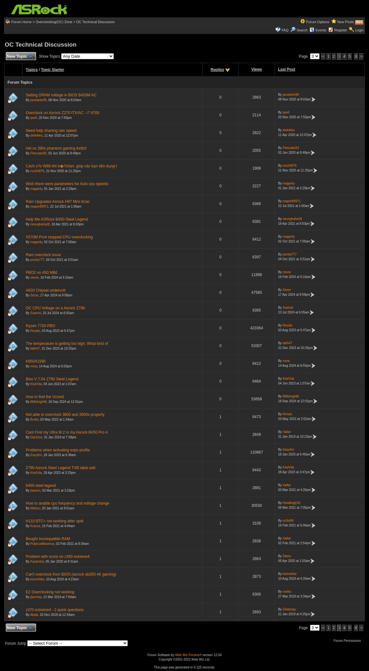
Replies (217, 70)
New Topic (19, 56)
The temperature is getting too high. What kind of (67, 343)
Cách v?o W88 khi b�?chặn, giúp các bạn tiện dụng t (71, 166)
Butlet (34, 419)
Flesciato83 (38, 153)
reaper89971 (39, 206)
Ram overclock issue (43, 255)
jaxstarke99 (38, 100)
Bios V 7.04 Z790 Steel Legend (52, 379)
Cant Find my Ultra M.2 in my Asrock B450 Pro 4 (66, 432)
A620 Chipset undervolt (45, 290)
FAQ (285, 30)
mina (33, 366)
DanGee (36, 437)
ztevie (34, 277)
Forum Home (21, 22)
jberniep (36, 597)
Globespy (289, 609)
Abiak (34, 614)
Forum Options (317, 22)
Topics (32, 70)
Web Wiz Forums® (188, 655)
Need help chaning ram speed (51, 130)
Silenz (287, 556)
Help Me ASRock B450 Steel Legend (57, 219)
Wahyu (35, 508)
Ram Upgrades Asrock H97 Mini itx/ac (58, 201)
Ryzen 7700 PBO (40, 326)
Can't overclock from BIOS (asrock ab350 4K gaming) (71, 574)
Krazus (35, 526)
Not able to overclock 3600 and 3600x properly (65, 414)
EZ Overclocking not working (50, 592)
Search (302, 30)
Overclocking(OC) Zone (54, 22)
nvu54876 (37, 171)
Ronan (287, 414)
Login (359, 30)
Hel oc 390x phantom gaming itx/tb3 (56, 148)
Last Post (286, 69)
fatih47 (35, 348)
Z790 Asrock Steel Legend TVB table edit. (61, 468)
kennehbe (37, 579)
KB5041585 (36, 361)
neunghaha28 (40, 224)
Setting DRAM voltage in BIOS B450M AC (61, 95)
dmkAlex (36, 135)
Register (340, 30)
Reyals (35, 330)
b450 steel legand (41, 485)
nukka (287, 591)
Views (256, 69)
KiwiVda (36, 384)
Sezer (34, 295)
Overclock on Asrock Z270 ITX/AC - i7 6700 (62, 113)
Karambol (37, 561)
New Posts (345, 22)
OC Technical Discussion (95, 22)
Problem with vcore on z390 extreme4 (57, 556)
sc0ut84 (288, 520)
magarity (36, 188)
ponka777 (37, 259)
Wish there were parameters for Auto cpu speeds (67, 184)
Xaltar (287, 432)
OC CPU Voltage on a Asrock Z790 (55, 308)
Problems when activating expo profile (58, 450)
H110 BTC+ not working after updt (54, 521)
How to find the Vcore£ (45, 397)
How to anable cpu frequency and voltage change (67, 503)
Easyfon (36, 455)
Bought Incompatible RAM (48, 539)
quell (33, 117)
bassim (35, 490)
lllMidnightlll (38, 401)
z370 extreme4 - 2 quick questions (55, 610)
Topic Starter (52, 70)
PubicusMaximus (42, 543)
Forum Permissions (348, 640)
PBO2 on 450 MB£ (41, 272)
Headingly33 (292, 503)
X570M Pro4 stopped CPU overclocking (59, 237)
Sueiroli (35, 313)
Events (317, 30)
